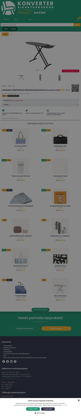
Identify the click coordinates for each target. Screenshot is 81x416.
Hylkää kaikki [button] (48, 409)
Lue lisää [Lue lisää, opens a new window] (64, 405)
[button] (40, 413)
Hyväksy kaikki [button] (33, 409)
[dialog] (40, 208)
